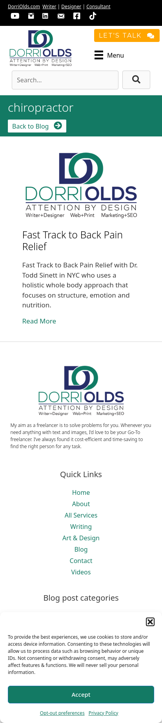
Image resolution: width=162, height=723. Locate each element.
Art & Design (81, 538)
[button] (150, 622)
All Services (81, 515)
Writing (81, 526)
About (81, 504)
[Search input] (65, 80)
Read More (39, 320)
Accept (80, 694)
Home (81, 492)
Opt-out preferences (62, 713)
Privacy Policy (103, 713)
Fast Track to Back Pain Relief (72, 240)
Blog (80, 549)
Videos (81, 572)
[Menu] (109, 55)
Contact (81, 560)
